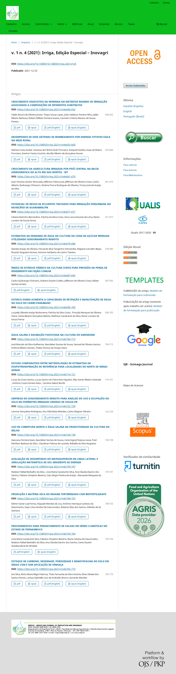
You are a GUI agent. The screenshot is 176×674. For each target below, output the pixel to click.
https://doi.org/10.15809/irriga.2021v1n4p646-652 (46, 109)
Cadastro (11, 24)
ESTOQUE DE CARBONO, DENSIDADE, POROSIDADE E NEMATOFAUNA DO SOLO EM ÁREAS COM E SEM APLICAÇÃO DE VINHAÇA (60, 563)
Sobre (61, 24)
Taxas (131, 24)
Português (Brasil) (133, 116)
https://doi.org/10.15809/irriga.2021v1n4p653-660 (46, 144)
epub (33, 127)
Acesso (26, 24)
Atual (91, 24)
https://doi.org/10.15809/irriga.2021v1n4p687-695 (46, 275)
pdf (18, 127)
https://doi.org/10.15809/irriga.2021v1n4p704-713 (46, 339)
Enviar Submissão (135, 85)
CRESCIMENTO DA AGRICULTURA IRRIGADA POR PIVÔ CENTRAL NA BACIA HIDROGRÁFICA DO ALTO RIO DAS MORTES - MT (55, 170)
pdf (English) (53, 127)
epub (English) (78, 127)
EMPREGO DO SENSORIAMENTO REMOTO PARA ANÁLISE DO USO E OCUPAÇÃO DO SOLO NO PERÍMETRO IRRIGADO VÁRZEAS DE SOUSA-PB (60, 400)
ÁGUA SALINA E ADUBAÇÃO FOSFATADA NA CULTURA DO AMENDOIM (53, 334)
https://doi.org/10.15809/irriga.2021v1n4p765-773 (46, 569)
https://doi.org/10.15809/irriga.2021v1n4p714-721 (46, 374)
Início (14, 42)
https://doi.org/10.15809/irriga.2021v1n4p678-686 (46, 243)
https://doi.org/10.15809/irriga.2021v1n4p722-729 (46, 406)
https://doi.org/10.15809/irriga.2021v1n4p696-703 (46, 307)
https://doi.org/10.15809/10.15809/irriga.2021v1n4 (46, 63)
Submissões (42, 24)
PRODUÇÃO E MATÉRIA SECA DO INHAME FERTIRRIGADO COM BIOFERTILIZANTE (58, 494)
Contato (13, 31)
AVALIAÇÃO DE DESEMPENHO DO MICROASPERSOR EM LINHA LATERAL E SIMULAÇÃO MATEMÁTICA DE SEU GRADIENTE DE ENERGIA (54, 460)
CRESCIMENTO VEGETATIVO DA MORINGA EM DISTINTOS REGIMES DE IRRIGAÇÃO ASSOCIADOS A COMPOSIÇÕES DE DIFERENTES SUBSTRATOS (59, 103)
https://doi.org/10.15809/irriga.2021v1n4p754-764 (46, 533)
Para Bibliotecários (132, 175)
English (127, 111)
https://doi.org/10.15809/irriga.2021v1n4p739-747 (46, 466)
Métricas (77, 24)
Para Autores (130, 170)
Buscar (119, 24)
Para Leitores (130, 164)
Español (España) (133, 106)
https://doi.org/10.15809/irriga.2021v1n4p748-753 (46, 498)
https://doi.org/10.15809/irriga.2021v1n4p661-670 (46, 176)
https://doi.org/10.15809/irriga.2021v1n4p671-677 (46, 211)
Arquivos (104, 24)
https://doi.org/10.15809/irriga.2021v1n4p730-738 (46, 434)
